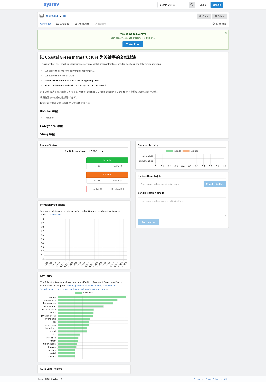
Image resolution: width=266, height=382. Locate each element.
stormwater (108, 285)
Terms (197, 379)
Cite (226, 379)
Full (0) (97, 166)
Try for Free (132, 44)
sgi (93, 288)
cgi (64, 15)
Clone (204, 16)
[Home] (51, 5)
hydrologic (85, 288)
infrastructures (71, 288)
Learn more (55, 214)
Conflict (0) (96, 189)
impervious (101, 288)
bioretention (94, 285)
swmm (70, 285)
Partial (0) (117, 166)
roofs (59, 288)
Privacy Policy (212, 379)
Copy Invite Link (215, 184)
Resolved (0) (117, 189)
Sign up (217, 4)
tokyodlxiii (52, 15)
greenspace (80, 285)
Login (203, 4)
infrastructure (47, 288)
